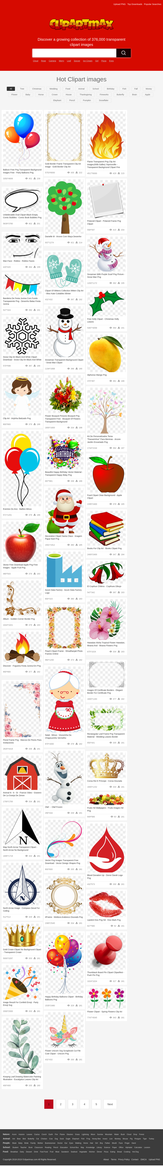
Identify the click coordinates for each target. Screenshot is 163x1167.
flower (14, 94)
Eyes (71, 1143)
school (96, 89)
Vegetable (83, 1152)
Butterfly (31, 1139)
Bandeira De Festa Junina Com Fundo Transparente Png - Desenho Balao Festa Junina (20, 301)
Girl (96, 1143)
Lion (111, 1139)
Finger (127, 1143)
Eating (112, 1152)
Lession (147, 1147)
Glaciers (70, 1134)
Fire (56, 1134)
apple (147, 94)
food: (6, 1151)
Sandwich (65, 1152)
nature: (6, 1134)
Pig (131, 1139)
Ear (66, 1143)
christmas (36, 89)
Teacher (23, 1147)
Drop (135, 1134)
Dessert (29, 1152)
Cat (37, 1139)
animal (81, 89)
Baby (20, 1143)
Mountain (108, 1134)
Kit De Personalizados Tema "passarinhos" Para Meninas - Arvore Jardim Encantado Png (104, 439)
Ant (13, 1139)
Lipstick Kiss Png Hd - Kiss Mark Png (104, 920)
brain (134, 94)
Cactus (37, 1134)
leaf (69, 61)
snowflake (103, 100)
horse (41, 94)
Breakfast (14, 1152)
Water (116, 1134)
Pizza (106, 1152)
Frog (88, 1139)
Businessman (50, 1143)
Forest (141, 1134)
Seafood (74, 1152)
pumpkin (87, 100)
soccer (77, 61)
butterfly (120, 94)
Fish (82, 1139)
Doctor (60, 1143)
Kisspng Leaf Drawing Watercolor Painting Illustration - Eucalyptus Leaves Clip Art (18, 1080)
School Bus (74, 1147)
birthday (110, 89)
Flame (62, 1134)
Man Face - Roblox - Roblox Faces (18, 261)
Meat (57, 1152)
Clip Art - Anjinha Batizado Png (17, 418)
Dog (56, 1139)
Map (82, 1147)
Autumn (21, 1134)
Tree (22, 89)
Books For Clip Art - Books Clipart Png (104, 548)
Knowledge (90, 1147)
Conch (44, 1134)
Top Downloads (134, 4)
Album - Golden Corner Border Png (19, 619)
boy (101, 1143)
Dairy (22, 1152)
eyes (111, 61)
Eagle (68, 1139)
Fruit (51, 1152)
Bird (24, 1139)
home (85, 1143)
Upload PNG (119, 4)
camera (52, 61)
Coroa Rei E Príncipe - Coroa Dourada (104, 781)
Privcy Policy (124, 1159)
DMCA (143, 1159)
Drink (36, 1152)
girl (97, 61)
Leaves (29, 1134)
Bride (26, 1143)
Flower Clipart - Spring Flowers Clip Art (104, 1011)
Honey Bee (96, 1139)
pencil (72, 100)
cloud (35, 61)
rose (43, 61)
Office (121, 1147)
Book (30, 1147)
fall (136, 89)
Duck (62, 1139)
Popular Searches (152, 4)
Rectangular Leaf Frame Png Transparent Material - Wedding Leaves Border (105, 737)
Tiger (145, 1139)
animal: (6, 1138)
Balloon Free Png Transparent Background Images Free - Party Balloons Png (17, 173)
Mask (14, 1143)
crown (55, 94)
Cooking (127, 1152)
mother (40, 1143)
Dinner (99, 1152)
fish (124, 89)
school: (6, 1147)
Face (121, 1143)
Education (64, 1147)
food (68, 89)
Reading (48, 1147)
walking (78, 1143)
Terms (113, 1159)
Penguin (137, 1139)
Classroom (38, 1147)
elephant (57, 100)
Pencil (55, 1147)
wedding (54, 89)
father (107, 1143)
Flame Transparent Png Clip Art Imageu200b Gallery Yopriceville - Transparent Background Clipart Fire (103, 164)
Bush (123, 1134)
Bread (119, 1152)
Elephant (75, 1139)
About (106, 1159)
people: (6, 1143)
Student (15, 1147)
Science (107, 1147)
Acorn (14, 1134)
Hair (91, 1143)
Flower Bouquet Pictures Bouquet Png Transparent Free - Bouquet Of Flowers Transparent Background (63, 419)
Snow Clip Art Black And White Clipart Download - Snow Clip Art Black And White (20, 360)
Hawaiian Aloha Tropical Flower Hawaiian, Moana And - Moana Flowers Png (105, 645)
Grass (77, 1134)
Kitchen (92, 1152)
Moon (93, 1134)
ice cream (87, 61)
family (32, 1143)
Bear (19, 1139)
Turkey (151, 1139)
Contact (134, 1159)
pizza (103, 61)
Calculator (138, 1147)
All (11, 89)
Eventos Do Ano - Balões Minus (17, 509)
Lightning (85, 1134)
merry (61, 61)
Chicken (44, 1139)
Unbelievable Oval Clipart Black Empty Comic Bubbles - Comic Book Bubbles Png (20, 218)
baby (28, 94)
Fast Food (44, 1152)
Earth (51, 1134)
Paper (114, 1147)
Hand (134, 1143)
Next (110, 1104)
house (69, 94)
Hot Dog (135, 1152)
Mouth (114, 1143)
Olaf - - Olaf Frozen (54, 807)
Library (99, 1147)
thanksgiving (86, 94)
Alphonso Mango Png (97, 375)
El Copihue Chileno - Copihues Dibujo (104, 586)
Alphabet (128, 1147)
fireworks (104, 94)
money (149, 89)
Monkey (118, 1139)
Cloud (129, 1134)
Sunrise (100, 1134)
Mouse (125, 1139)
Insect (105, 1139)
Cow (51, 1139)
